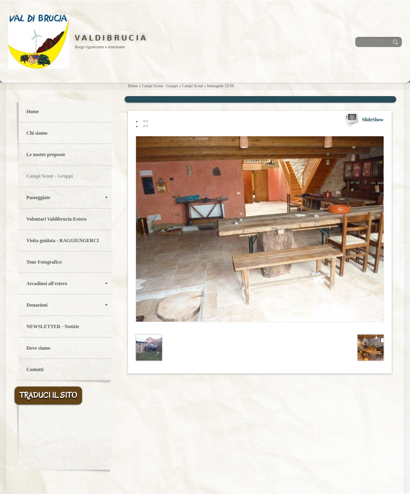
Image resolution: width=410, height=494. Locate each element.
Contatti (35, 369)
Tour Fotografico (44, 262)
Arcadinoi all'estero (67, 283)
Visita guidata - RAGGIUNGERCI (62, 240)
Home (133, 86)
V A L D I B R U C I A (110, 38)
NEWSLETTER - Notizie (52, 326)
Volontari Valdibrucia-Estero (56, 219)
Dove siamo (38, 348)
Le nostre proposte (45, 154)
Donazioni (67, 305)
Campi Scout (192, 86)
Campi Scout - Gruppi (160, 86)
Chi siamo (36, 133)
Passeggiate (67, 197)
